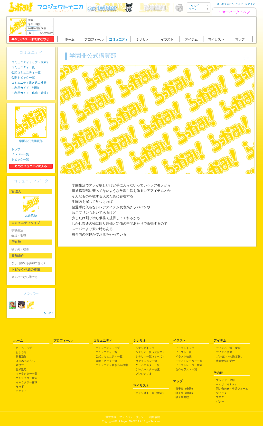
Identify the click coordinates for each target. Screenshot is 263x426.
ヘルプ (239, 3)
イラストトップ (185, 347)
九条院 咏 (31, 215)
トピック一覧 (20, 159)
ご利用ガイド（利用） (26, 87)
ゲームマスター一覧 (148, 365)
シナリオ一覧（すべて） (150, 356)
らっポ (20, 386)
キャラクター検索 (26, 377)
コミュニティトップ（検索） (30, 62)
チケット (21, 390)
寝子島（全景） (185, 388)
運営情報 (110, 417)
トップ (15, 149)
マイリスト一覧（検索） (150, 392)
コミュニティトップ (108, 347)
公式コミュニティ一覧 (26, 72)
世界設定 (21, 369)
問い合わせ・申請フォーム (232, 388)
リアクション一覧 (146, 360)
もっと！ (48, 312)
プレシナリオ (144, 373)
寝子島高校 (182, 397)
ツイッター (222, 392)
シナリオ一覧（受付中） (150, 352)
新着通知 (21, 356)
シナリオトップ (145, 347)
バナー (220, 401)
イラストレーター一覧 (189, 360)
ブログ (220, 397)
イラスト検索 (184, 356)
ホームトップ (24, 347)
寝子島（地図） (185, 392)
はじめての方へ (225, 3)
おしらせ (21, 352)
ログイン (250, 3)
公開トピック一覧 (23, 77)
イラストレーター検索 (189, 365)
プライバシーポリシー (132, 417)
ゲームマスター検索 (148, 369)
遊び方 (20, 365)
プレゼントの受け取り (229, 356)
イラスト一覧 (184, 352)
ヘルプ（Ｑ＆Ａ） (226, 384)
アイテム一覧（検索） (229, 347)
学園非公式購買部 (31, 141)
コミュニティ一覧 (23, 67)
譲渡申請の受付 (225, 360)
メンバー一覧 (20, 154)
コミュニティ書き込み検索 (29, 82)
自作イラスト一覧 (186, 369)
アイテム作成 (224, 352)
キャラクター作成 (26, 382)
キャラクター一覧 (26, 373)
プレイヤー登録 (225, 380)
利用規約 (154, 417)
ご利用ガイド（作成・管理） (30, 93)
